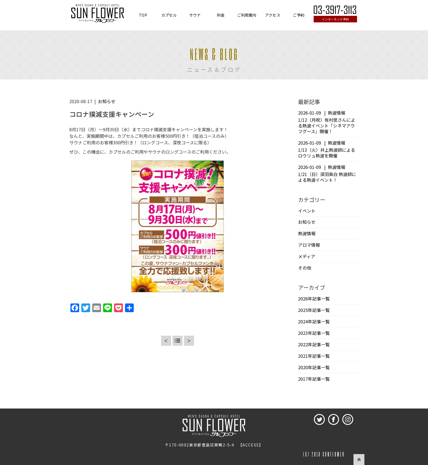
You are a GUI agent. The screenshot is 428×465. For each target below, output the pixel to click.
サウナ (195, 15)
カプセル (169, 15)
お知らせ (106, 101)
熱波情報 (307, 233)
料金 (221, 15)
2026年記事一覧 (314, 298)
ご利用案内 (247, 15)
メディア (306, 256)
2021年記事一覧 (314, 356)
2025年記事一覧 (314, 310)
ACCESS (250, 445)
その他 (304, 267)
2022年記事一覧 (314, 344)
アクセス (272, 15)
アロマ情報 (309, 245)
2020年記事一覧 (314, 367)
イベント (307, 210)
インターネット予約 (335, 19)
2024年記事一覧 (314, 321)
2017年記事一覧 (314, 378)
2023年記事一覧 (314, 333)
